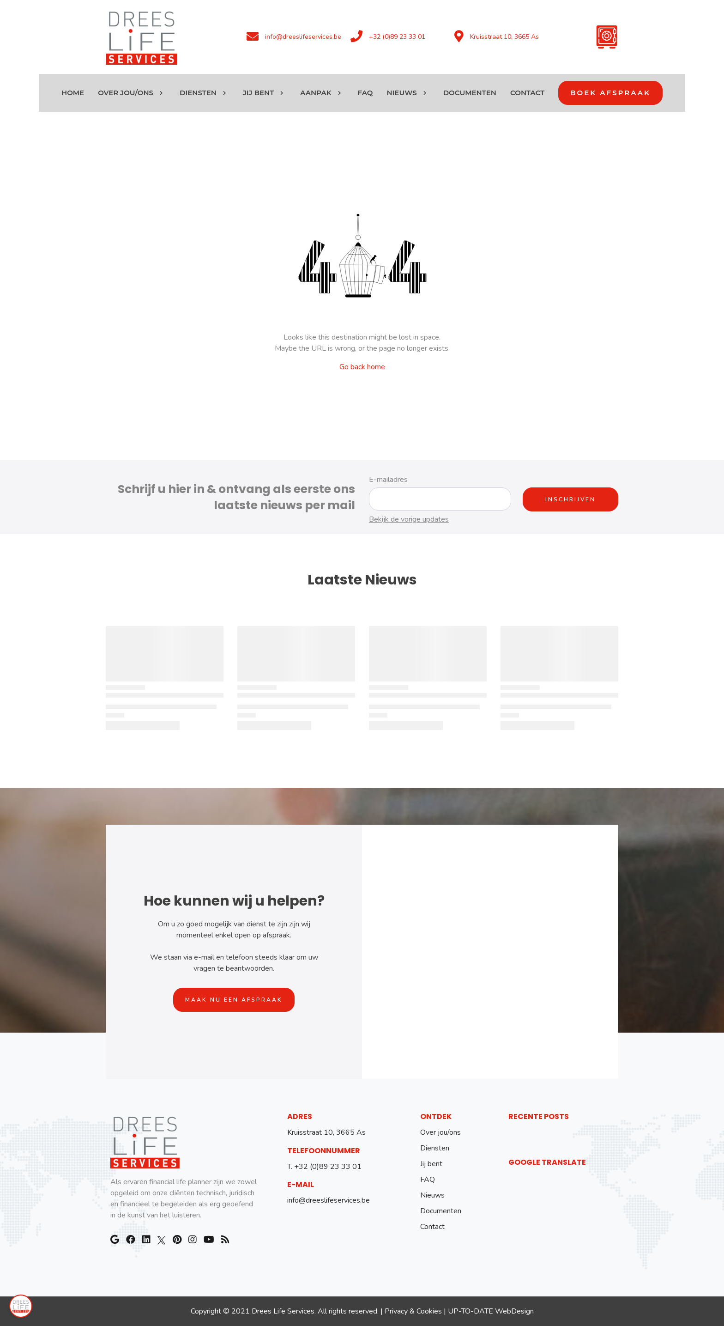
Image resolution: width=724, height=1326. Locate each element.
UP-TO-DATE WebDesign (491, 1311)
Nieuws (432, 1195)
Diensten (434, 1148)
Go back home (362, 367)
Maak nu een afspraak (234, 1000)
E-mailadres (388, 479)
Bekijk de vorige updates (409, 519)
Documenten (440, 1211)
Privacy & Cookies (413, 1311)
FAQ (427, 1179)
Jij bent (431, 1164)
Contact (432, 1227)
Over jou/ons (440, 1132)
